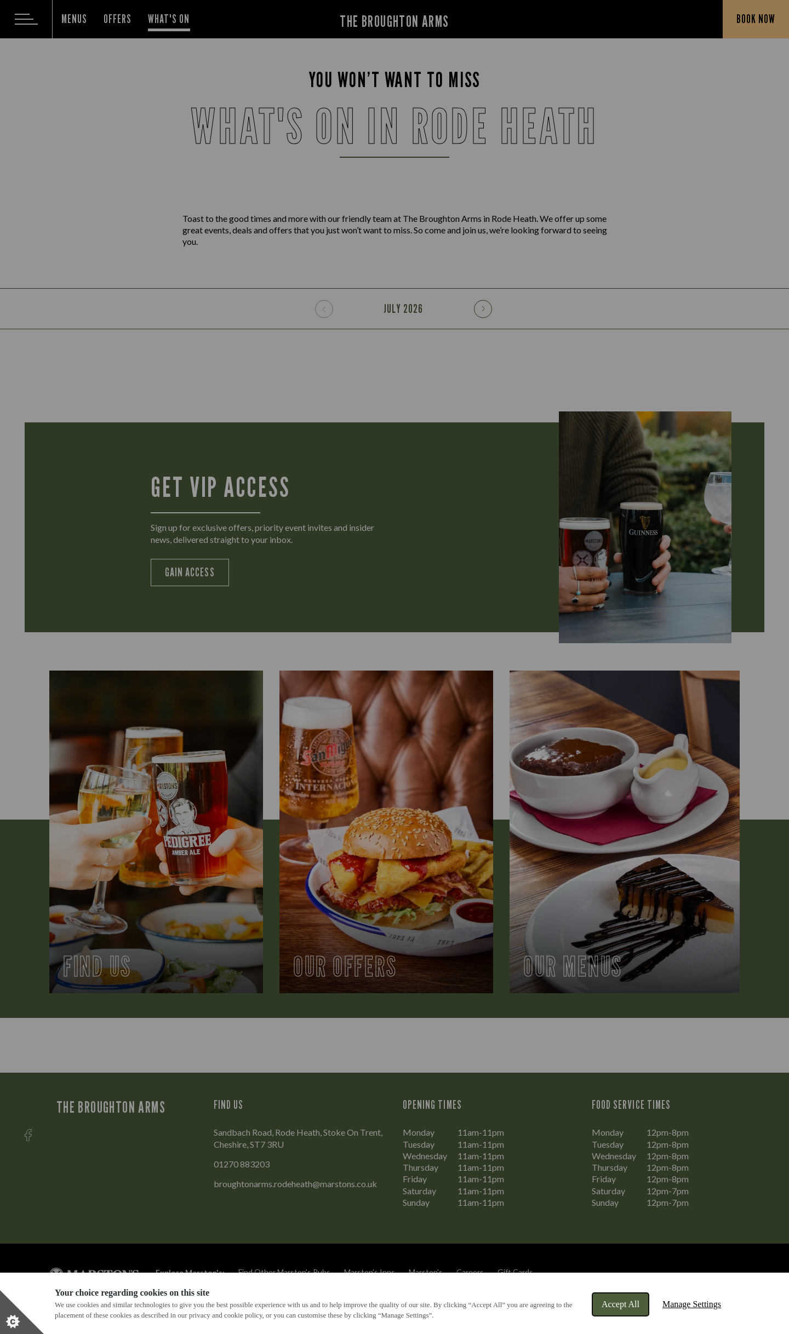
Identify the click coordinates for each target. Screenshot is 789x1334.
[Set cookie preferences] (22, 1312)
